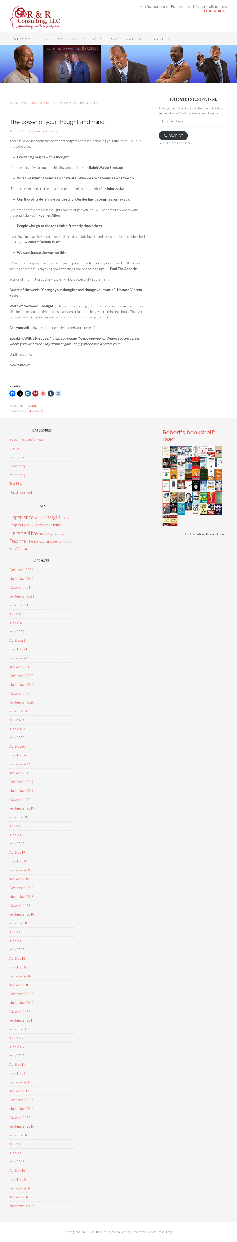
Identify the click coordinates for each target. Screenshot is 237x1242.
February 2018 (20, 976)
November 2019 (21, 790)
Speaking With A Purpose (40, 17)
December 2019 (21, 782)
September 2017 (21, 1020)
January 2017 (19, 1091)
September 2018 (21, 914)
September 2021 (21, 596)
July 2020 (16, 720)
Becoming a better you (26, 439)
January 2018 (19, 985)
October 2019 (19, 799)
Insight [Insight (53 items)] (52, 516)
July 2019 (16, 826)
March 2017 (18, 1073)
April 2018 (17, 958)
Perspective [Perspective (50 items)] (23, 533)
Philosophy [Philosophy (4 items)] (45, 534)
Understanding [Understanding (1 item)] (64, 542)
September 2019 (21, 808)
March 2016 (18, 1179)
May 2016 (16, 1161)
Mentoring (17, 475)
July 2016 (16, 1144)
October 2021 (19, 587)
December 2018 (21, 888)
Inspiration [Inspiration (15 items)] (19, 524)
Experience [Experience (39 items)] (21, 517)
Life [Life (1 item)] (31, 525)
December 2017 (21, 994)
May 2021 (16, 631)
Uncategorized (20, 492)
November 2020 (21, 684)
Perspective (35, 410)
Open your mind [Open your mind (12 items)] (47, 524)
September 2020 (21, 702)
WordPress (156, 1232)
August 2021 (18, 605)
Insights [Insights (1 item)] (65, 518)
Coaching (16, 448)
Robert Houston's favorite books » (204, 534)
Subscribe (173, 136)
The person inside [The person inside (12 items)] (42, 541)
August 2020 (18, 711)
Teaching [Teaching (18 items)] (17, 541)
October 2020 (19, 693)
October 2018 (19, 905)
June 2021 (17, 623)
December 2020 (21, 676)
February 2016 (20, 1188)
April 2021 (17, 640)
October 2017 (19, 1011)
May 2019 (16, 843)
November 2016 (21, 1108)
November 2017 (21, 1002)
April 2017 (17, 1064)
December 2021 (21, 570)
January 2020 (19, 773)
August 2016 (18, 1135)
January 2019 (19, 879)
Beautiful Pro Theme (102, 1232)
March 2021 (18, 649)
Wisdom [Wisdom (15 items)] (22, 548)
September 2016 (21, 1126)
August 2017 (18, 1029)
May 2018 (16, 949)
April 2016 (17, 1170)
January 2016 (19, 1197)
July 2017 (16, 1038)
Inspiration (17, 457)
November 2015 (21, 1206)
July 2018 (16, 932)
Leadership (17, 466)
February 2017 (20, 1082)
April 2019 (17, 852)
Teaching (31, 405)
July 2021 (16, 614)
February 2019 (20, 870)
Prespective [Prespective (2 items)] (59, 534)
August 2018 (18, 923)
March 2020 (18, 755)
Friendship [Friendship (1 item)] (39, 518)
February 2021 (20, 658)
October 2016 (19, 1117)
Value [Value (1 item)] (11, 549)
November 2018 (21, 896)
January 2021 (19, 667)
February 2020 (20, 764)
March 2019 (18, 861)
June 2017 (17, 1047)
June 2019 (17, 835)
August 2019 (18, 817)
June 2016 (17, 1153)
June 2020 (17, 729)
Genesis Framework (133, 1232)
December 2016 (21, 1100)
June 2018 (17, 941)
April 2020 (17, 746)
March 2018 (18, 967)
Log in (169, 1232)
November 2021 (21, 578)
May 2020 (16, 737)
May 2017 (16, 1055)
